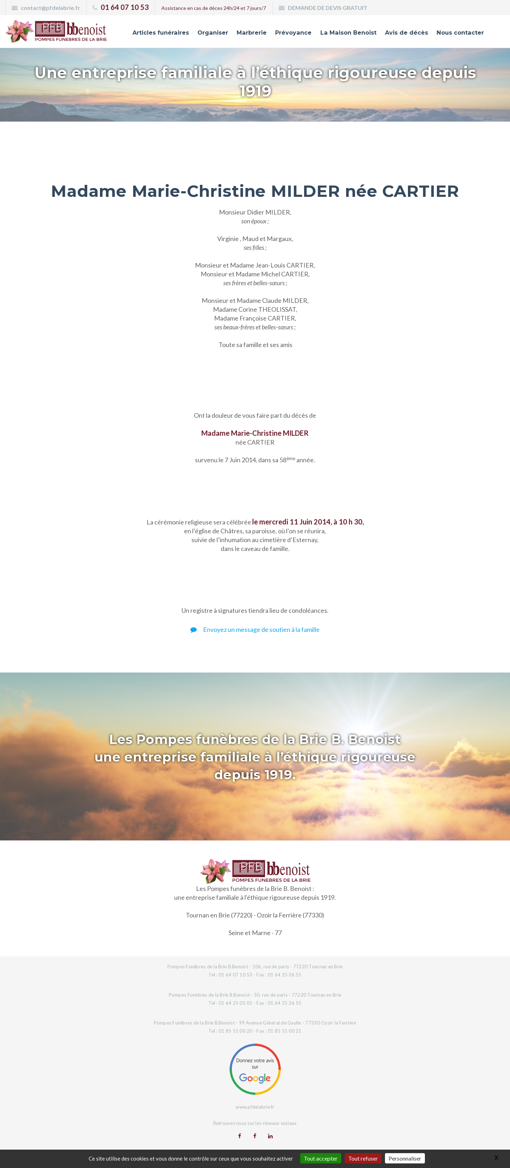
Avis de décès (402, 32)
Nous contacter (459, 32)
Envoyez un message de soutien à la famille (255, 629)
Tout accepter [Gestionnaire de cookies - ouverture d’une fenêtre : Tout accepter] (321, 1158)
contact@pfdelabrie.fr (50, 7)
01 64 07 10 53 (125, 7)
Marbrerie (241, 32)
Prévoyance (285, 32)
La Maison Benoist (342, 32)
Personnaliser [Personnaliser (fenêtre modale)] (405, 1158)
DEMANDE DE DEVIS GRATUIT (327, 7)
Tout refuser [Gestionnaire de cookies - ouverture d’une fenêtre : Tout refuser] (363, 1158)
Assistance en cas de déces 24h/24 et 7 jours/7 (213, 8)
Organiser (202, 32)
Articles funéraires (147, 32)
